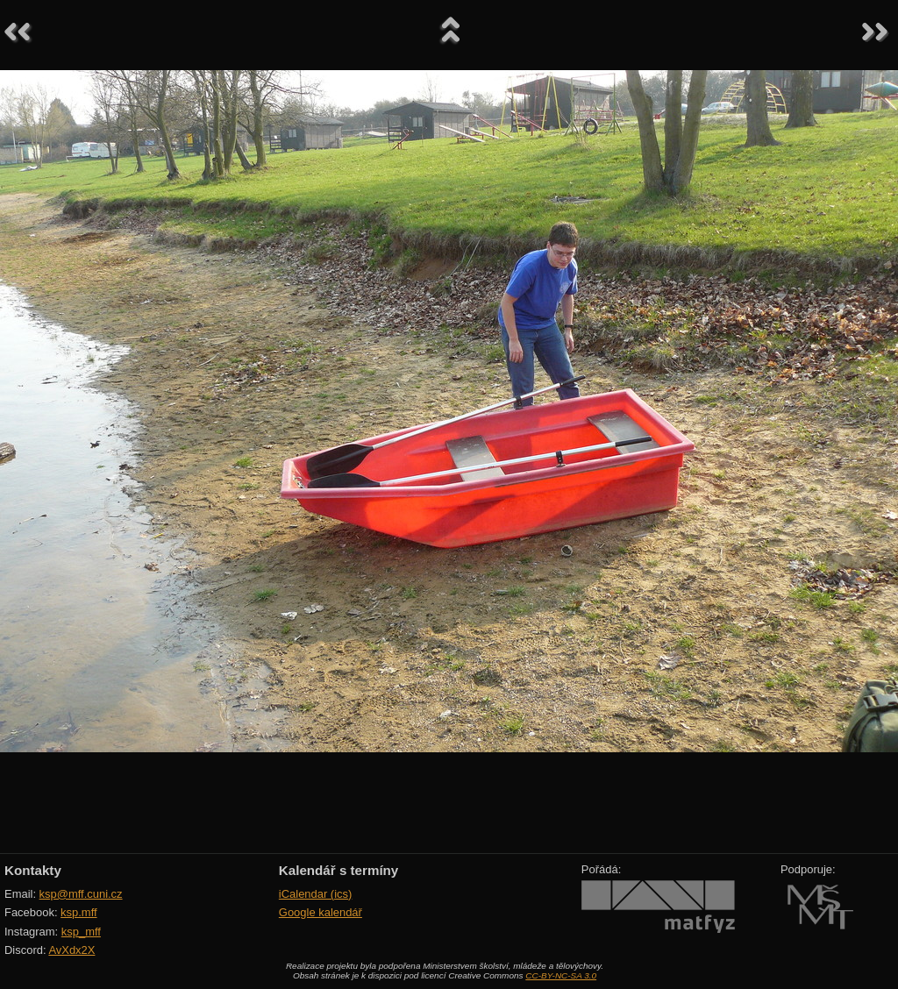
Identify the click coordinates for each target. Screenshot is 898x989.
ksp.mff (79, 912)
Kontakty (32, 870)
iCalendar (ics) (316, 893)
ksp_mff (81, 931)
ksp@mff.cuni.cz (81, 893)
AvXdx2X (71, 950)
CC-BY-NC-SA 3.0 (560, 975)
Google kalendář (320, 912)
